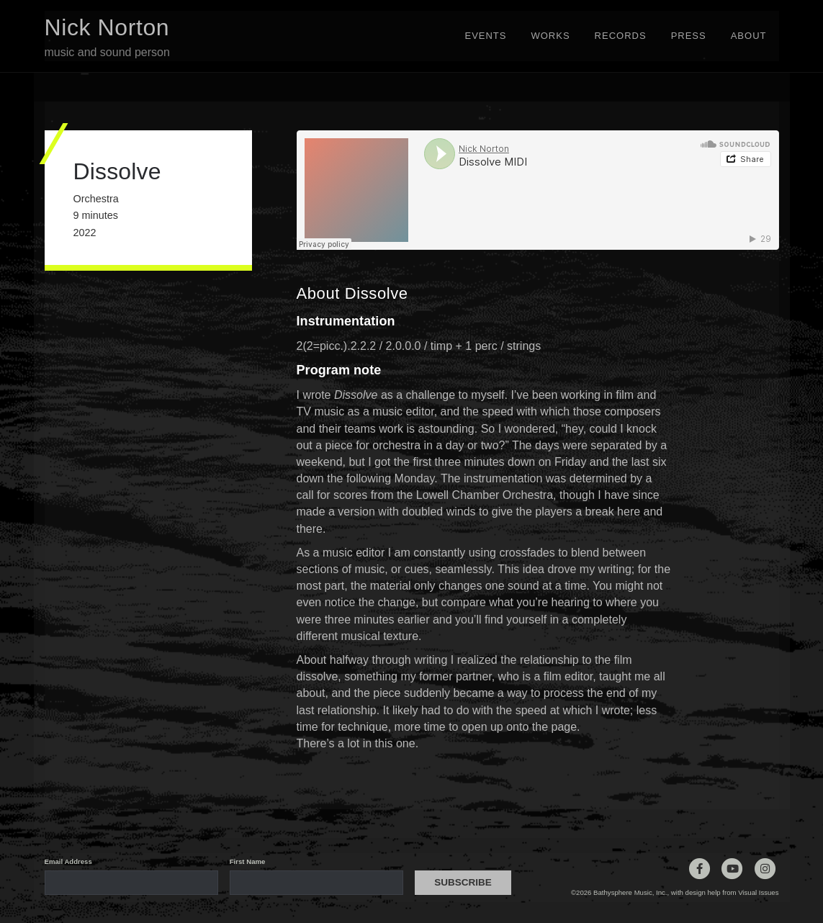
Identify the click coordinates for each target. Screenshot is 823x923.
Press (688, 35)
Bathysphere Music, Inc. (630, 892)
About (749, 35)
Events (485, 35)
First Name (248, 861)
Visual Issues (758, 892)
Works (550, 35)
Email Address (68, 861)
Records (621, 35)
